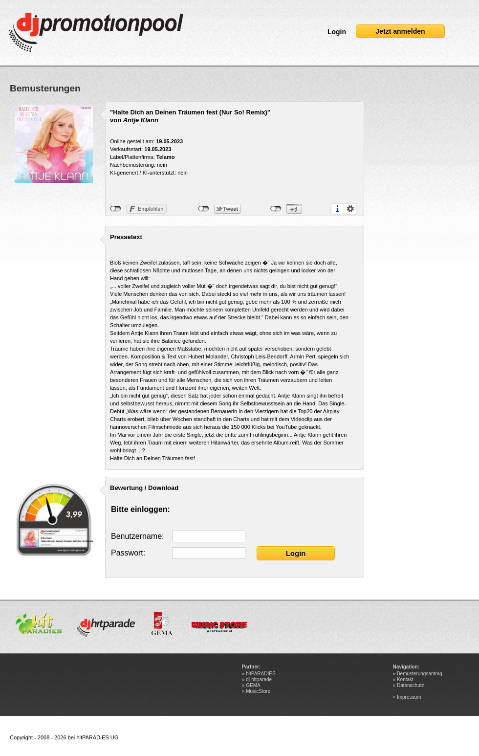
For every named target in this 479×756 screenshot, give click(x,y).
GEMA (253, 685)
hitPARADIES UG (97, 737)
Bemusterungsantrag (419, 673)
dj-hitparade (259, 679)
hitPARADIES (260, 673)
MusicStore (258, 691)
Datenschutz (410, 685)
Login (336, 32)
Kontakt (405, 679)
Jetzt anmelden (400, 31)
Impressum (409, 697)
